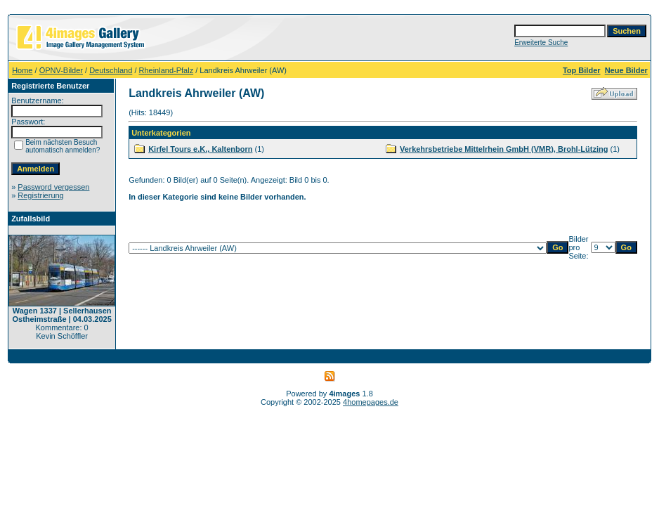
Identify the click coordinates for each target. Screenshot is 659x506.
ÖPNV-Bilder (61, 70)
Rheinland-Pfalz (166, 70)
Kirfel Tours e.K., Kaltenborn (200, 149)
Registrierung (40, 195)
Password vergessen (53, 187)
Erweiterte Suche (541, 42)
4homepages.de (370, 402)
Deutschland (110, 70)
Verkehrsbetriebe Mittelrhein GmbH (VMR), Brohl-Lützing (504, 149)
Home (22, 70)
